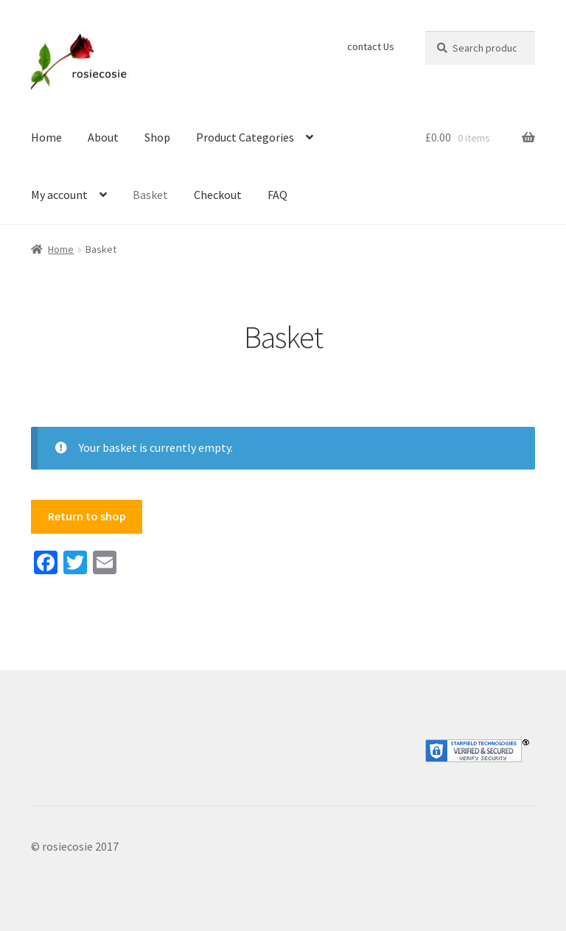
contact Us (370, 46)
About (103, 137)
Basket (150, 194)
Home (46, 137)
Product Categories (245, 137)
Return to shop (87, 516)
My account (59, 194)
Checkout (218, 194)
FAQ (277, 194)
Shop (157, 137)
